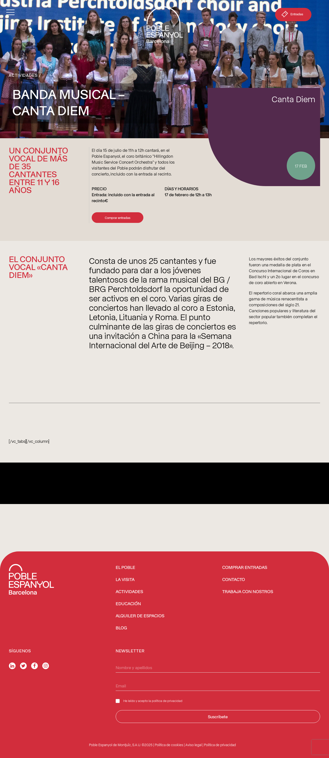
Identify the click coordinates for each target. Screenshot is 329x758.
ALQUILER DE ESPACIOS (140, 616)
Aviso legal (193, 745)
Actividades (23, 75)
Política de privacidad (220, 745)
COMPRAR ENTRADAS (244, 567)
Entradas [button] (292, 15)
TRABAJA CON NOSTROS (247, 592)
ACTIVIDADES (129, 592)
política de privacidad (167, 700)
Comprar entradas (117, 217)
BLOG (121, 628)
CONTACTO (233, 580)
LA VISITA (125, 580)
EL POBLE (125, 567)
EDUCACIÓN (128, 604)
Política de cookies (169, 745)
